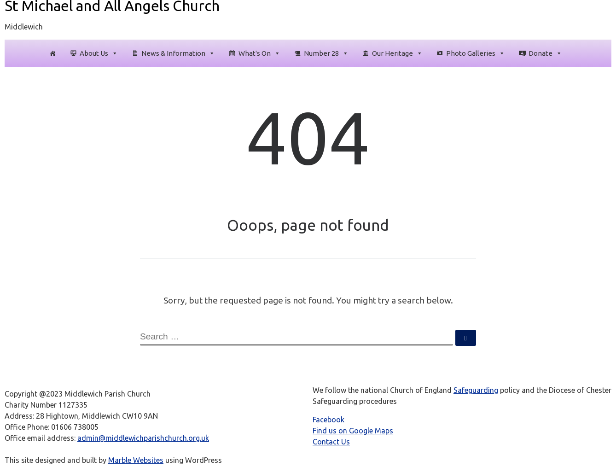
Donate (545, 53)
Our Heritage (397, 53)
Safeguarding (475, 390)
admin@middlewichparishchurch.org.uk (143, 438)
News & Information (178, 53)
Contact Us (331, 442)
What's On (259, 53)
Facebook (328, 419)
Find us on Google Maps (353, 430)
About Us (99, 53)
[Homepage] (53, 53)
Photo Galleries (475, 53)
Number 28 (326, 53)
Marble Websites (135, 460)
